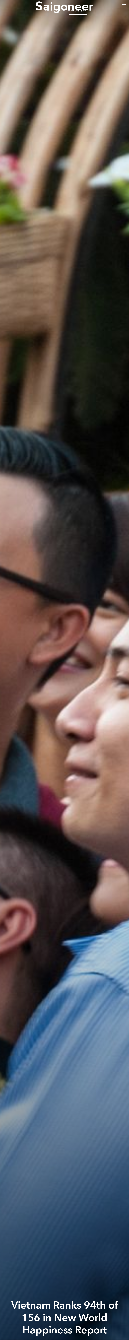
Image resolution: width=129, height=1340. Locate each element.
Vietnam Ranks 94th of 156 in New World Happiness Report (64, 1317)
